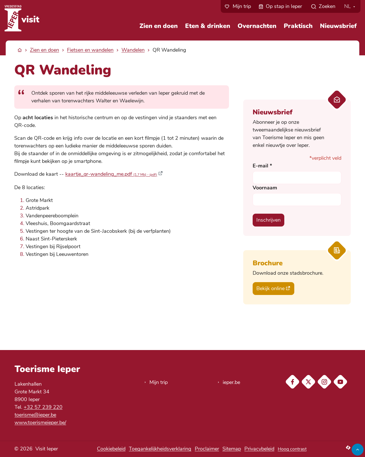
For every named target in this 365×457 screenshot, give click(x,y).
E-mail (262, 165)
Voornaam (265, 187)
